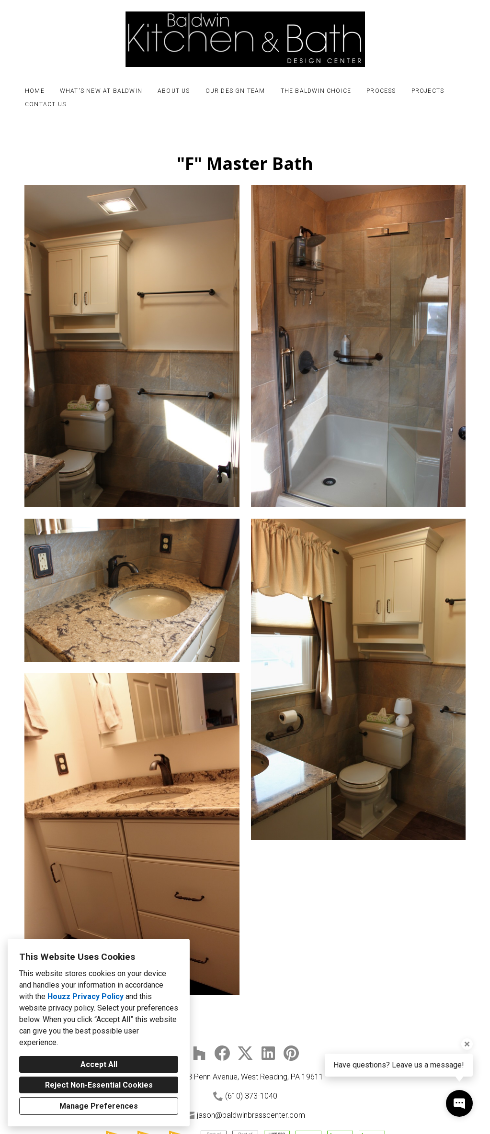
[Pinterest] (291, 1053)
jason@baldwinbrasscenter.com (251, 1115)
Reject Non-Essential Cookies (99, 1085)
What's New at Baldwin (101, 91)
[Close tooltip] (467, 1044)
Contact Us (45, 104)
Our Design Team (235, 91)
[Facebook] (222, 1053)
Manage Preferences (98, 1106)
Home (35, 91)
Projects (427, 91)
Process (381, 91)
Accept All (98, 1064)
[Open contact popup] (459, 1103)
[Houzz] (199, 1053)
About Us (174, 91)
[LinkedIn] (268, 1053)
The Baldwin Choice (316, 91)
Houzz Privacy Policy (85, 996)
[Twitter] (245, 1053)
